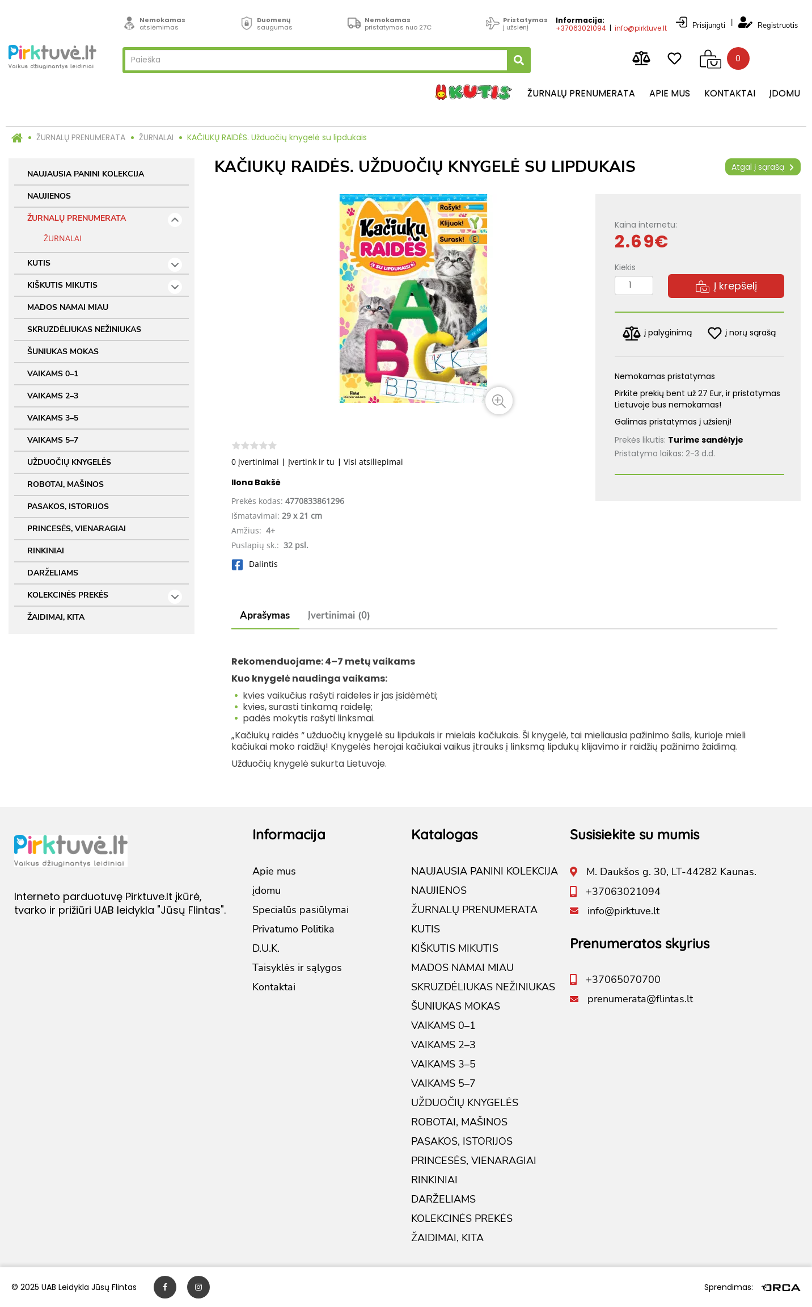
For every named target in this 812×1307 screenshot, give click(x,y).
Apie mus (669, 93)
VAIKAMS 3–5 (52, 418)
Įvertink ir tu (311, 461)
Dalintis (254, 563)
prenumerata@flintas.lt (640, 999)
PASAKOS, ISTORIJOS (68, 506)
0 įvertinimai (255, 461)
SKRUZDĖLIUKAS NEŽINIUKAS (84, 329)
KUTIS (104, 265)
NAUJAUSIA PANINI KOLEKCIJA (85, 174)
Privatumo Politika (293, 929)
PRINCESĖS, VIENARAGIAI (76, 528)
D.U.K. (266, 948)
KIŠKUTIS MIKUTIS (104, 287)
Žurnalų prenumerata (581, 93)
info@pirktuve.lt (641, 27)
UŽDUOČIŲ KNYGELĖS (69, 462)
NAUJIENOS (49, 196)
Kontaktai (729, 93)
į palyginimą (657, 333)
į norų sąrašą (742, 333)
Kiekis (625, 267)
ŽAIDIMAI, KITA (55, 617)
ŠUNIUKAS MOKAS (63, 351)
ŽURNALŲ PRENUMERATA (80, 137)
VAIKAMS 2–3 (52, 395)
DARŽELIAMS (52, 573)
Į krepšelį (726, 286)
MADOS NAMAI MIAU (67, 307)
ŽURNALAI (156, 137)
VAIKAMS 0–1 (52, 373)
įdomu (784, 93)
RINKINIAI (45, 550)
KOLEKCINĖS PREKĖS (104, 597)
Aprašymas (265, 615)
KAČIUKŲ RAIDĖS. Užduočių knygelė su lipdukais (277, 137)
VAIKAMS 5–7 (52, 440)
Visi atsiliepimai (373, 461)
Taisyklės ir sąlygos (297, 967)
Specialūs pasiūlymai (300, 910)
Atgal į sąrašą (762, 167)
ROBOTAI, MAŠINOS (65, 484)
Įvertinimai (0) (339, 615)
